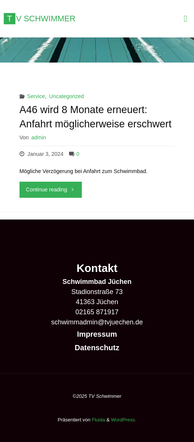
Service (36, 96)
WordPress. (123, 420)
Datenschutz (97, 347)
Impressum (97, 334)
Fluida (97, 420)
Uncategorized (66, 96)
